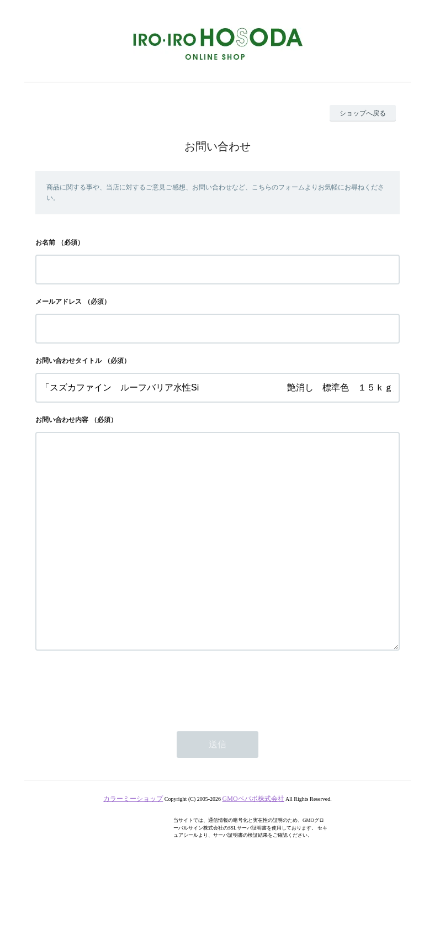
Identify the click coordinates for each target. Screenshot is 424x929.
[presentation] (119, 731)
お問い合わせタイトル (68, 361)
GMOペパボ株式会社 (253, 843)
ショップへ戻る (363, 113)
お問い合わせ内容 (61, 420)
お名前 (45, 242)
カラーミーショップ (133, 843)
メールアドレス (58, 301)
